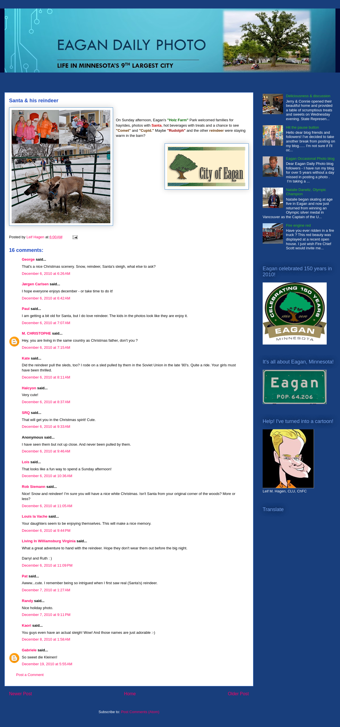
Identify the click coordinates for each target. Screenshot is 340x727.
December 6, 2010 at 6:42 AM (46, 298)
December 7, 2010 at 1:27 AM (46, 590)
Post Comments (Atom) (140, 712)
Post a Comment (30, 675)
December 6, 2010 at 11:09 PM (47, 565)
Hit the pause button (302, 127)
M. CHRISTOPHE (36, 333)
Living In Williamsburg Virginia (49, 541)
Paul (25, 309)
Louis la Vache (34, 516)
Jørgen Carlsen (35, 284)
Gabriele (29, 650)
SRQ (26, 413)
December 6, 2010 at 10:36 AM (47, 476)
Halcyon (29, 388)
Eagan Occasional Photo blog (310, 158)
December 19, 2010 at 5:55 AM (47, 664)
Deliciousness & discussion (308, 96)
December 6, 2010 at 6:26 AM (46, 273)
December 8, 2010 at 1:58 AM (46, 639)
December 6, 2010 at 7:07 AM (46, 323)
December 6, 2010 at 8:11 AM (46, 377)
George (28, 259)
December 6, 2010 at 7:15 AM (46, 347)
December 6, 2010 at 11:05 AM (47, 506)
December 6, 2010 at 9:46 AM (46, 451)
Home (130, 693)
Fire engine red (298, 225)
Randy (27, 601)
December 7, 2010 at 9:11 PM (46, 615)
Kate (26, 358)
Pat (24, 576)
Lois (25, 462)
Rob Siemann (33, 486)
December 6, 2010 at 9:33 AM (46, 426)
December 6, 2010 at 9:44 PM (46, 530)
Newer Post (20, 693)
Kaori (26, 625)
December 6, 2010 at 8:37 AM (46, 402)
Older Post (238, 693)
